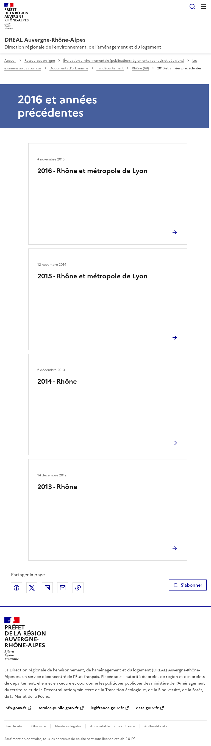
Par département (110, 68)
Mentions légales (68, 726)
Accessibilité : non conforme (112, 726)
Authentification (157, 726)
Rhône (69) (140, 68)
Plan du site (13, 726)
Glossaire (38, 726)
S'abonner (187, 585)
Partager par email (62, 587)
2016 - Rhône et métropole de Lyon (92, 171)
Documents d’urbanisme (68, 68)
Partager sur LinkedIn (47, 587)
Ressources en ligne (39, 60)
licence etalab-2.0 (116, 738)
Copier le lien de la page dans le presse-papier (78, 587)
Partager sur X (31, 587)
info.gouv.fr (15, 708)
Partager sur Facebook (16, 587)
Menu (203, 6)
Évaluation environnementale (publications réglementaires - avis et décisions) (123, 60)
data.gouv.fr (147, 708)
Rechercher (192, 6)
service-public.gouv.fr (58, 708)
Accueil (10, 60)
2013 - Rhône (57, 487)
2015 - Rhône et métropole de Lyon (92, 276)
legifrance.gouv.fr (107, 708)
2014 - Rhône (57, 381)
